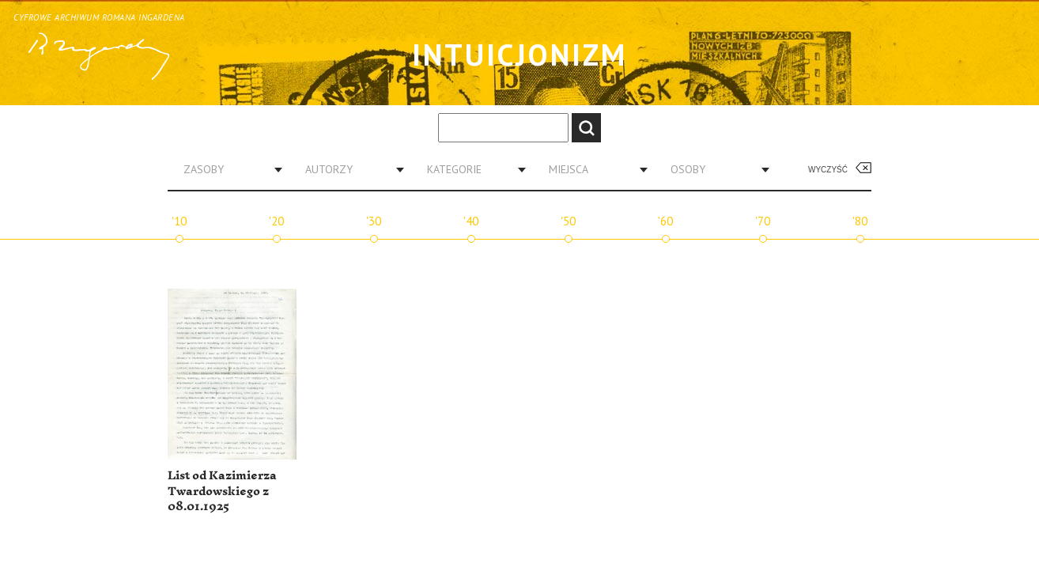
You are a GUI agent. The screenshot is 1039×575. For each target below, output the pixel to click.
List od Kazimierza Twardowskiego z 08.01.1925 (222, 491)
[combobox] (227, 169)
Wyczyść (828, 169)
